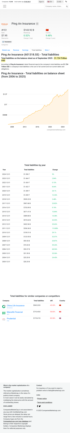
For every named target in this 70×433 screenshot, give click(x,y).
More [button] (47, 50)
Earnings (25, 50)
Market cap (6, 50)
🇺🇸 (49, 2)
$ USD (59, 2)
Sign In (41, 2)
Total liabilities (37, 50)
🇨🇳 (47, 30)
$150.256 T (27, 1)
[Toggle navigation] (5, 6)
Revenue (16, 50)
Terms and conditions (44, 402)
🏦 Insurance (6, 42)
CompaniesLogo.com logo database (15, 421)
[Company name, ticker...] (56, 6)
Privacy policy (42, 398)
